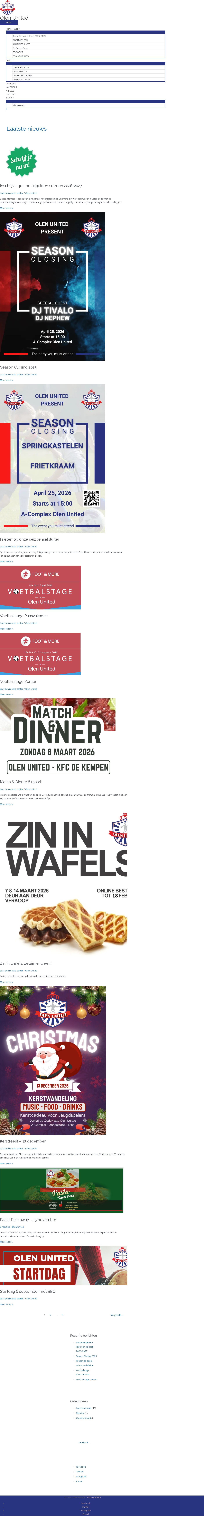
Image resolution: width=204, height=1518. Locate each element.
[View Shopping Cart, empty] (85, 109)
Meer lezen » (6, 207)
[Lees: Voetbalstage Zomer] (40, 674)
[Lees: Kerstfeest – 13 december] (53, 1133)
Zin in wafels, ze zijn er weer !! (26, 963)
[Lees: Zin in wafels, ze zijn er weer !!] (74, 956)
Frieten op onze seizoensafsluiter (29, 539)
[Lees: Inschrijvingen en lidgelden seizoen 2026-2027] (22, 178)
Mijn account (18, 105)
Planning (80, 1412)
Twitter (80, 1471)
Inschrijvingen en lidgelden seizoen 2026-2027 (41, 186)
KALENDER (11, 87)
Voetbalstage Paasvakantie (24, 616)
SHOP (9, 97)
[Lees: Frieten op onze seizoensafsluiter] (52, 532)
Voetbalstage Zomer (18, 681)
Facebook (83, 1442)
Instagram (81, 1476)
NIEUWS (10, 90)
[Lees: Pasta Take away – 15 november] (61, 1212)
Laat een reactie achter (11, 193)
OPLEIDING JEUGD (22, 75)
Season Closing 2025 (18, 367)
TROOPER (17, 52)
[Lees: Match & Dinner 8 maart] (57, 774)
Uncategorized (83, 1417)
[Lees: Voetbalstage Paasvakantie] (40, 608)
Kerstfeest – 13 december (23, 1141)
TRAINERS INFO (20, 56)
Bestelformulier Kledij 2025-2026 (29, 35)
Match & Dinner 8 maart (20, 782)
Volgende (117, 1315)
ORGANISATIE (19, 71)
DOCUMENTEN (20, 40)
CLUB (8, 60)
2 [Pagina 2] (50, 1315)
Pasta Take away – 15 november (28, 1219)
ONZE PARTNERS (21, 79)
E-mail (79, 1481)
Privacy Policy (94, 1497)
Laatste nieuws (83, 1408)
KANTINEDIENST (21, 44)
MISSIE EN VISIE (20, 67)
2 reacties (5, 1226)
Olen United (14, 18)
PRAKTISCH (12, 28)
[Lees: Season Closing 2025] (52, 360)
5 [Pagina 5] (62, 1315)
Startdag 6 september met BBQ (27, 1291)
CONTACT (11, 94)
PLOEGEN (11, 83)
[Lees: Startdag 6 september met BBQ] (66, 1284)
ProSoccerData (20, 48)
